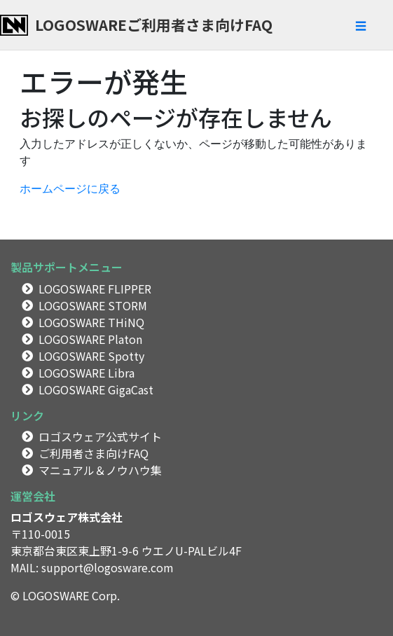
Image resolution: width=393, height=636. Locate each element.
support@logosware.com (107, 567)
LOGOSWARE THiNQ (91, 322)
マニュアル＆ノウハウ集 (100, 470)
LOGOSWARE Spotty (91, 355)
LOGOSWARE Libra (87, 372)
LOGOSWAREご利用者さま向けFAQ (154, 24)
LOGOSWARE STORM (93, 305)
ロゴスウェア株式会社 (67, 517)
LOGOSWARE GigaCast (96, 389)
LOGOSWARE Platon (90, 339)
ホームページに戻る (70, 188)
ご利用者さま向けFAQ (94, 453)
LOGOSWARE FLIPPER (95, 288)
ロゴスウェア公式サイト (100, 436)
